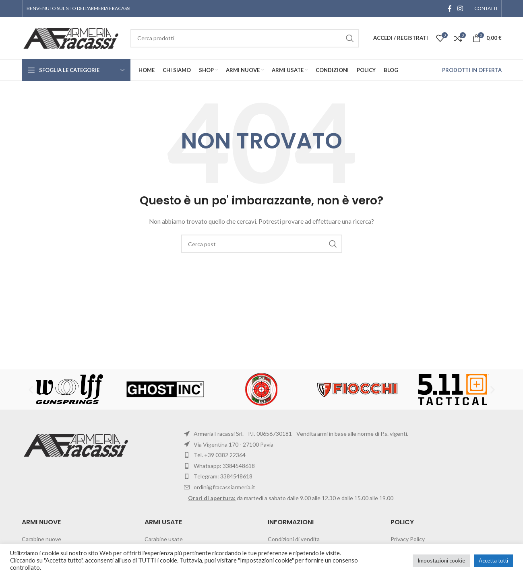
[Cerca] (261, 244)
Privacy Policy (408, 539)
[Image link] (77, 444)
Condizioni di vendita (294, 539)
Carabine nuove (41, 539)
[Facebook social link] (450, 8)
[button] (31, 390)
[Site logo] (72, 37)
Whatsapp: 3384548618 (224, 465)
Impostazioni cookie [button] (441, 560)
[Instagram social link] (460, 8)
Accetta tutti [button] (493, 560)
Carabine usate (164, 539)
